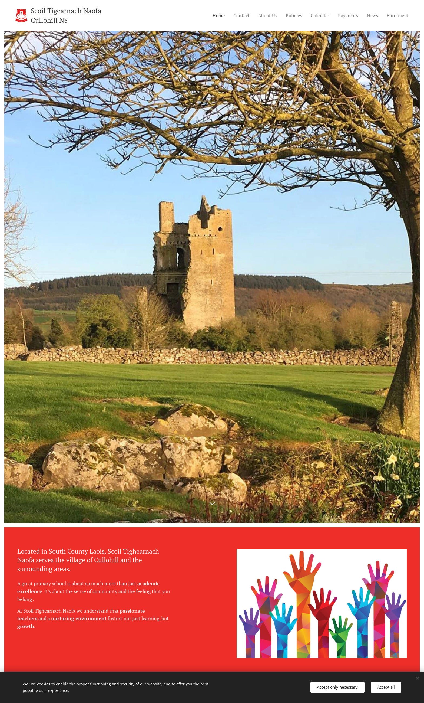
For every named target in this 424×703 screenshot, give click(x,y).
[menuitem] (216, 15)
